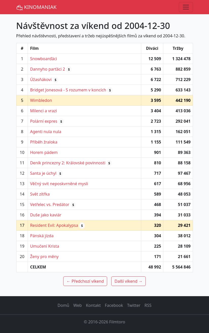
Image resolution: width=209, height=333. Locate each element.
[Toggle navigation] (186, 7)
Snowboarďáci (43, 58)
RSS (148, 305)
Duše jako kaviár (45, 215)
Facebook (114, 305)
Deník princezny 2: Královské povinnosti (67, 163)
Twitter (133, 305)
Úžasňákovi (41, 79)
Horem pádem (44, 152)
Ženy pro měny (44, 256)
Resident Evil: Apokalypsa (54, 225)
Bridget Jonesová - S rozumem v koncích (68, 90)
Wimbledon (41, 100)
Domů (63, 305)
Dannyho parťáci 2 (47, 69)
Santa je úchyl (43, 173)
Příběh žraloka (43, 142)
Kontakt (93, 305)
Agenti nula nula (45, 131)
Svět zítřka (40, 194)
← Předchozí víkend (85, 281)
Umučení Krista (44, 246)
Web (77, 305)
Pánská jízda (41, 236)
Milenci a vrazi (43, 111)
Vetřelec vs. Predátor (49, 204)
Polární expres (43, 121)
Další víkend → (128, 281)
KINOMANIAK (36, 7)
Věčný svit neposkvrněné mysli (59, 183)
